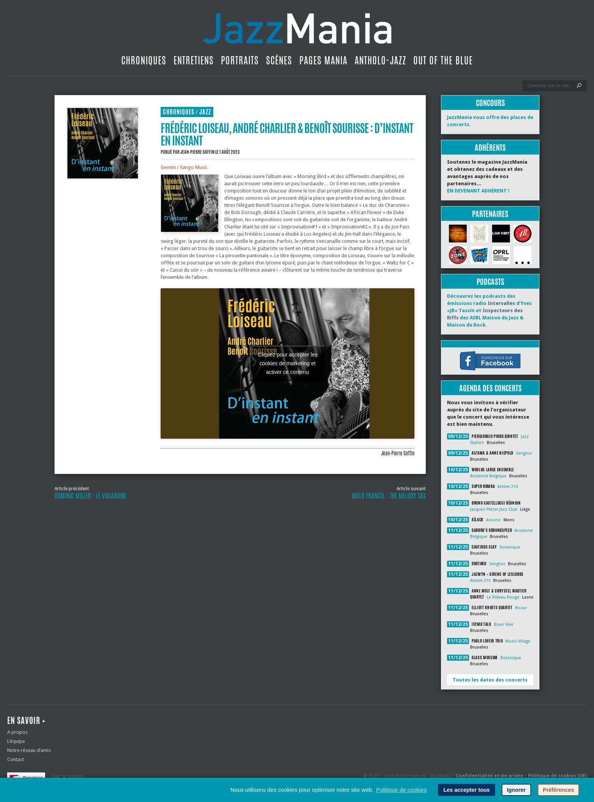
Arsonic (493, 519)
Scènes (279, 60)
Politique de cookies (401, 789)
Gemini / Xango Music (184, 167)
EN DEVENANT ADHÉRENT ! (478, 191)
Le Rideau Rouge (503, 597)
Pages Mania (323, 60)
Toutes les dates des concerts (490, 680)
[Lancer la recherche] (579, 85)
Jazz (205, 112)
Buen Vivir (503, 624)
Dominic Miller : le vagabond (90, 495)
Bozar (521, 607)
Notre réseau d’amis (29, 750)
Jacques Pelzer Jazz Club (493, 509)
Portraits (240, 60)
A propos (17, 732)
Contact (15, 759)
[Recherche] (549, 85)
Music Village (517, 641)
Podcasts (490, 281)
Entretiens (194, 60)
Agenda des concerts (490, 388)
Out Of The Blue (443, 60)
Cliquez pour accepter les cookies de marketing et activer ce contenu (287, 363)
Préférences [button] (558, 790)
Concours (490, 102)
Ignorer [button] (516, 790)
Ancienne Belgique (488, 476)
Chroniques (143, 60)
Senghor (524, 453)
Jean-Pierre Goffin (197, 152)
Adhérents (490, 147)
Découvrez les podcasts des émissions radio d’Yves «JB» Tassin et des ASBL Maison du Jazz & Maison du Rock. (489, 310)
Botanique (510, 547)
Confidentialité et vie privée (489, 776)
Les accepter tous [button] (466, 790)
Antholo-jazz (380, 60)
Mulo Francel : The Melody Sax (389, 495)
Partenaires (490, 213)
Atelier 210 (507, 486)
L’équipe (16, 741)
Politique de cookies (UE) (557, 776)
